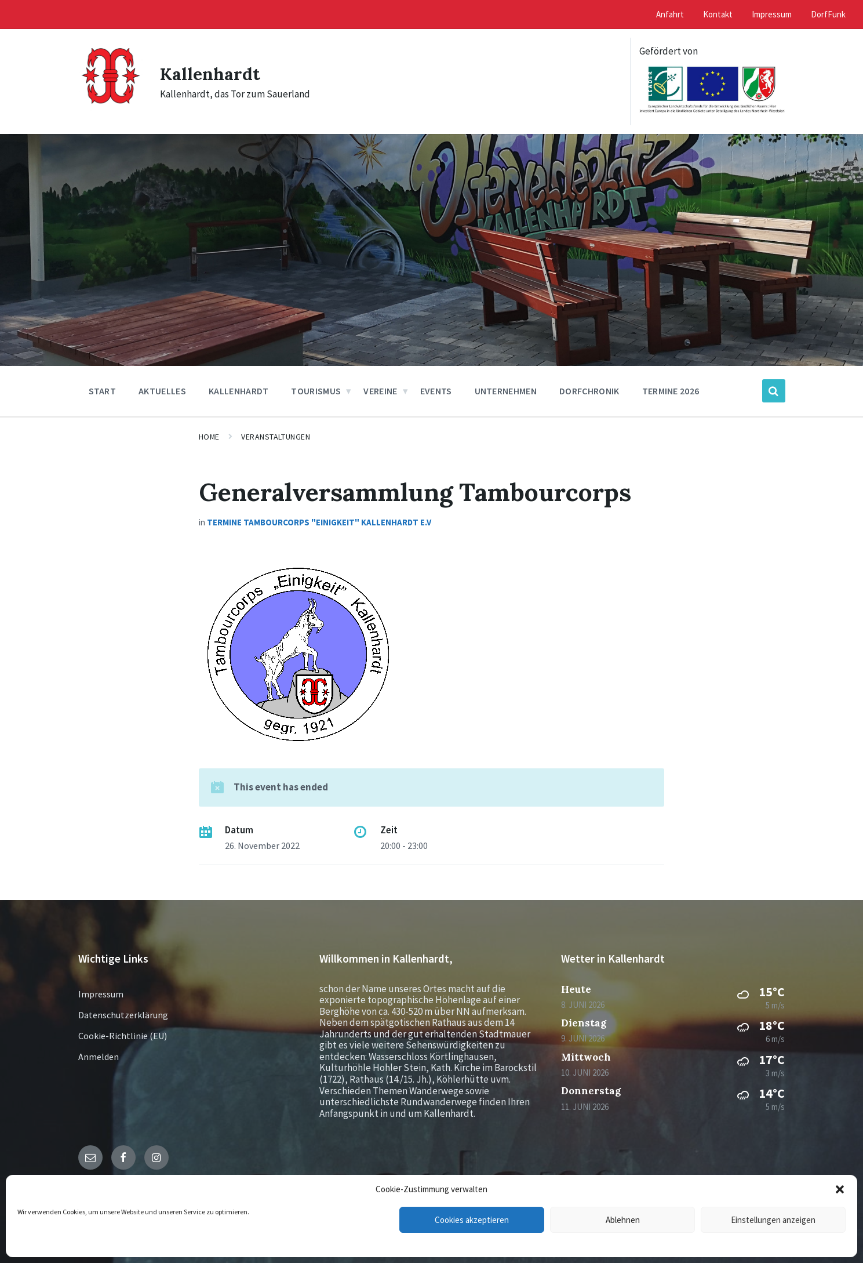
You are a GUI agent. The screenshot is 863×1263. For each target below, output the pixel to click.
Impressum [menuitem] (772, 14)
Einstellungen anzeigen (773, 1219)
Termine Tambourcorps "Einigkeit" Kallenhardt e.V (319, 522)
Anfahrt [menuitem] (670, 14)
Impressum (100, 994)
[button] (840, 1189)
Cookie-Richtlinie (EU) (122, 1035)
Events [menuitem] (436, 391)
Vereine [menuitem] (380, 391)
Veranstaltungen (275, 436)
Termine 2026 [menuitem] (671, 391)
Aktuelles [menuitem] (162, 391)
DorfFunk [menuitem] (828, 14)
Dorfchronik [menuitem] (589, 391)
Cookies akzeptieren (472, 1219)
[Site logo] (110, 109)
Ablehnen (623, 1219)
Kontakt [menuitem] (718, 14)
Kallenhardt (210, 74)
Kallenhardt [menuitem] (239, 391)
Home (209, 436)
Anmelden (98, 1056)
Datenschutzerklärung (123, 1015)
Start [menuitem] (102, 391)
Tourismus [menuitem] (316, 391)
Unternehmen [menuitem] (506, 391)
